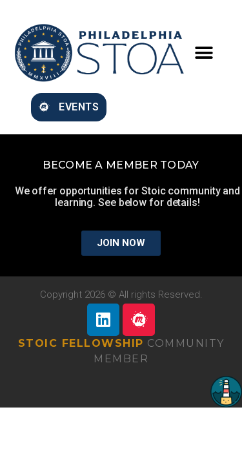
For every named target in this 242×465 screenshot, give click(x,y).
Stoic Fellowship (81, 343)
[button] (203, 53)
